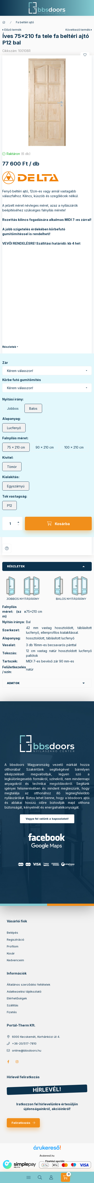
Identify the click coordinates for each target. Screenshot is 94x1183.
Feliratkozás (21, 1123)
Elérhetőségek (17, 998)
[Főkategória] (3, 22)
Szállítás (12, 1005)
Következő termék (77, 29)
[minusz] (18, 525)
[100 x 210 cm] (74, 447)
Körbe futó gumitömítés (21, 380)
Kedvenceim (15, 960)
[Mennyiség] (10, 523)
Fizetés (12, 1012)
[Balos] (33, 408)
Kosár (11, 953)
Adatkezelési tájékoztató (24, 991)
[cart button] (65, 1177)
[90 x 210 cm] (44, 447)
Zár (5, 363)
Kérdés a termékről (6, 548)
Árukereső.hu (47, 1155)
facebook (8, 1061)
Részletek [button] (16, 566)
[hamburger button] (28, 1177)
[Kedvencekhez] (84, 55)
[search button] (39, 1177)
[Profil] (51, 1177)
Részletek (9, 346)
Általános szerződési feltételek (28, 984)
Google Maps (47, 846)
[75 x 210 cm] (16, 447)
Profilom (12, 946)
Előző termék (13, 29)
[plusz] (18, 522)
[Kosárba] (58, 523)
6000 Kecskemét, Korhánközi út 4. (36, 1036)
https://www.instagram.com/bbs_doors (17, 1061)
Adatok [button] (13, 683)
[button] (47, 102)
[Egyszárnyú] (15, 486)
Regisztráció (15, 939)
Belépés (12, 932)
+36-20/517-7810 (24, 1043)
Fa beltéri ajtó (25, 22)
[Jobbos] (12, 408)
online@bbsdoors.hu (26, 1050)
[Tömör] (12, 466)
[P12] (9, 505)
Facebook (47, 837)
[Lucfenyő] (14, 427)
